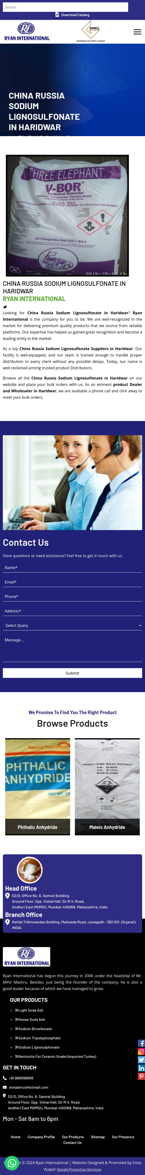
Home (15, 1136)
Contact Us (72, 1142)
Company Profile (41, 1136)
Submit (72, 673)
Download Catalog (72, 15)
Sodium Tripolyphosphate (38, 1038)
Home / (13, 139)
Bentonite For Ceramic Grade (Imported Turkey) (55, 1056)
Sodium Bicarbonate (33, 1028)
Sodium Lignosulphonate (37, 1047)
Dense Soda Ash (30, 1019)
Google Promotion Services (79, 1169)
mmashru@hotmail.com (25, 1087)
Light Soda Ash (29, 1010)
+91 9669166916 (18, 1078)
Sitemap (98, 1136)
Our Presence (123, 1136)
